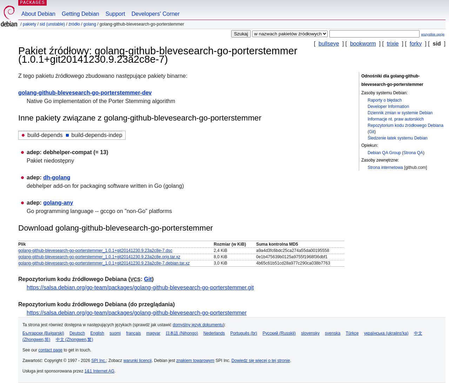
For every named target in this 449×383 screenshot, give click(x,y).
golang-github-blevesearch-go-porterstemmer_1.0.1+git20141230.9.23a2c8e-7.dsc (95, 250)
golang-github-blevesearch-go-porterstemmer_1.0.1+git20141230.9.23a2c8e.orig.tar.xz (99, 256)
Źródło (74, 24)
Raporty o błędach (385, 100)
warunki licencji (137, 360)
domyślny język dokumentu (198, 324)
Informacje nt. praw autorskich (396, 119)
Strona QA (413, 152)
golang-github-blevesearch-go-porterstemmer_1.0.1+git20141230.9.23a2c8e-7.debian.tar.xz (104, 263)
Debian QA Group (384, 152)
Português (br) (243, 333)
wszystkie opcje (432, 34)
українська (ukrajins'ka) (386, 333)
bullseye (329, 44)
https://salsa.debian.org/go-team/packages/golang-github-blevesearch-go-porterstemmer (137, 313)
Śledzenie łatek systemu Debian (398, 138)
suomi (115, 333)
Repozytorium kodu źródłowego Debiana (405, 125)
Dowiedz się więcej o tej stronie (261, 360)
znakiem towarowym (195, 360)
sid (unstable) (52, 24)
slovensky (310, 333)
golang (89, 24)
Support (115, 14)
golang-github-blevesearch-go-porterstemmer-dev (85, 93)
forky (416, 44)
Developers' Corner (156, 14)
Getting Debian (80, 14)
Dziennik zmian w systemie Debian (400, 112)
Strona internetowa (385, 167)
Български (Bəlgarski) (43, 333)
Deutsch (77, 333)
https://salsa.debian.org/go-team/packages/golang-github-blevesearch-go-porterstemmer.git (140, 287)
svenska (332, 333)
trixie (393, 44)
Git (371, 131)
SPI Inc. (98, 360)
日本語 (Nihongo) (182, 333)
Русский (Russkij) (279, 333)
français (133, 333)
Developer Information (388, 106)
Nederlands (214, 333)
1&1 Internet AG (99, 371)
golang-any (58, 203)
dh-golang (56, 177)
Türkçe (352, 333)
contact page (50, 350)
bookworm (363, 44)
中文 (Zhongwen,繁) (74, 339)
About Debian (38, 14)
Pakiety (29, 24)
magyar (153, 333)
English (97, 333)
